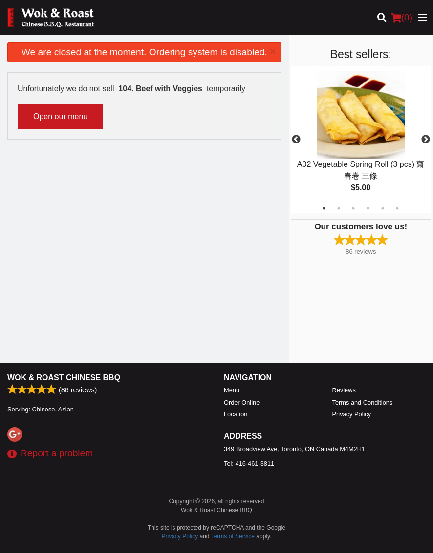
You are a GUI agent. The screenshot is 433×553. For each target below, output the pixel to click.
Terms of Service (233, 536)
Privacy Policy (351, 414)
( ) (401, 17)
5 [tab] (383, 208)
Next (426, 139)
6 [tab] (397, 208)
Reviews (344, 390)
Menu (231, 390)
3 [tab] (353, 208)
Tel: (249, 463)
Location (235, 414)
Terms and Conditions (362, 402)
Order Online (242, 402)
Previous (296, 139)
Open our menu (60, 116)
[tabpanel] (361, 139)
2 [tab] (339, 208)
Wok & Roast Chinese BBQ (63, 377)
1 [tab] (324, 208)
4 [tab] (368, 208)
